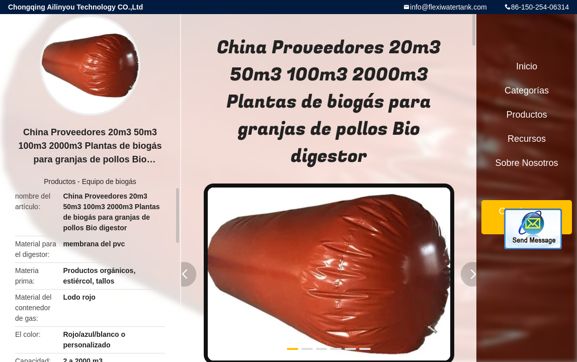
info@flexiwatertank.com (448, 7)
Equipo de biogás (109, 181)
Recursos (527, 139)
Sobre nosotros (526, 163)
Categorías (527, 90)
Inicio (526, 66)
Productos (59, 181)
